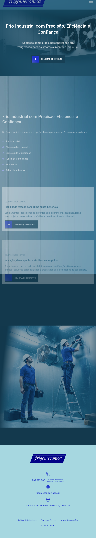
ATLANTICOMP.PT (47, 525)
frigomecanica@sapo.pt (48, 493)
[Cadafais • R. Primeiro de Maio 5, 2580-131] (48, 500)
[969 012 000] (48, 474)
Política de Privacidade (27, 520)
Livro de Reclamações (69, 520)
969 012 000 (38, 480)
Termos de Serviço (48, 520)
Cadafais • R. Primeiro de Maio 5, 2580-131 (48, 505)
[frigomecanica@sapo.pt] (48, 487)
